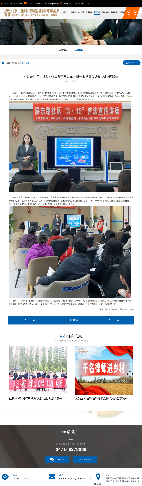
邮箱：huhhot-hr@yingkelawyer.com (41, 3)
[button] (12, 365)
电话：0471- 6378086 (12, 3)
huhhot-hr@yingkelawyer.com (75, 460)
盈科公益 (25, 63)
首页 (8, 63)
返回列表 (129, 63)
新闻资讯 (16, 63)
